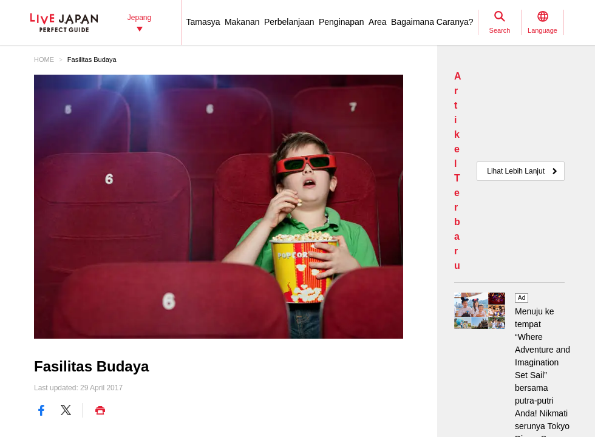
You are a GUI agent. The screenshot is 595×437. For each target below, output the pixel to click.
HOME (44, 59)
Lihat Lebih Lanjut (516, 171)
